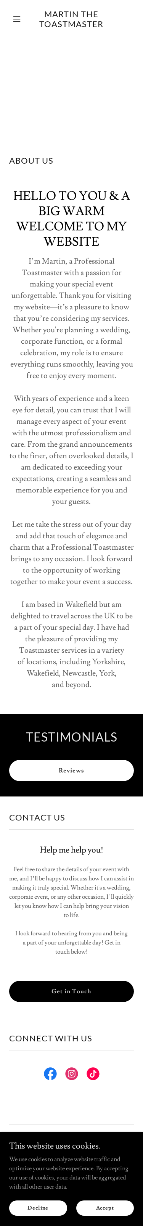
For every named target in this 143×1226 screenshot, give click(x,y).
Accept (105, 1207)
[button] (18, 19)
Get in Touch (71, 991)
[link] (71, 25)
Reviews (71, 770)
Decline (37, 1207)
